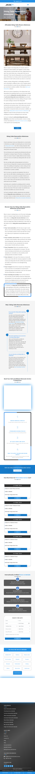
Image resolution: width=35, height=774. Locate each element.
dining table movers (10, 145)
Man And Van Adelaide (8, 724)
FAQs (5, 742)
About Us (6, 736)
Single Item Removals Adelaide (10, 726)
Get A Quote (17, 128)
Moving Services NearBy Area (10, 749)
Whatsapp (29, 772)
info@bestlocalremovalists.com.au (12, 756)
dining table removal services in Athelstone (19, 110)
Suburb (8, 17)
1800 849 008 (7, 758)
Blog (5, 740)
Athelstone (13, 17)
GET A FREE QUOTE (17, 498)
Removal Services (7, 745)
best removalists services (19, 367)
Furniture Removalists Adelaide (10, 713)
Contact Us (6, 738)
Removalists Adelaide (8, 722)
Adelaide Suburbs (7, 747)
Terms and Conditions (17, 769)
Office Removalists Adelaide (10, 715)
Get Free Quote (5, 772)
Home (5, 17)
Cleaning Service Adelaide (9, 711)
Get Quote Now (17, 470)
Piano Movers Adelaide (9, 720)
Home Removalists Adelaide (10, 708)
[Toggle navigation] (27, 4)
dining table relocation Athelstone (23, 197)
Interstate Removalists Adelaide (11, 717)
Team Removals (26, 770)
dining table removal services (21, 120)
